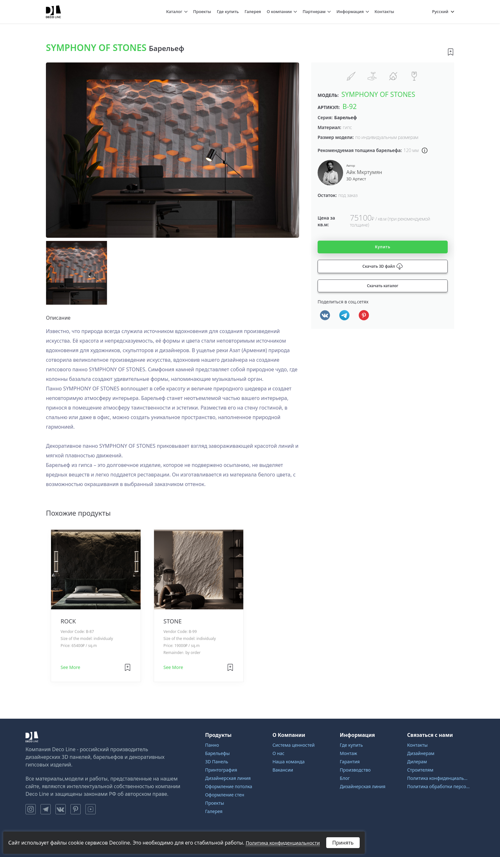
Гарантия (350, 762)
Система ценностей (293, 745)
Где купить (228, 11)
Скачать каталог (382, 285)
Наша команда (288, 762)
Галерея (253, 11)
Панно (212, 745)
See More (70, 667)
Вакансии (282, 770)
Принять (343, 842)
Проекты (202, 11)
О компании (279, 11)
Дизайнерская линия (228, 778)
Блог (345, 778)
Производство (355, 770)
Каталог (174, 11)
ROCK (68, 621)
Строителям (420, 770)
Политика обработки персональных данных (438, 786)
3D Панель (216, 762)
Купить (383, 247)
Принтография (221, 770)
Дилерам (417, 762)
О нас (278, 753)
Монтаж (348, 753)
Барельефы (217, 753)
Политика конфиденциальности (438, 778)
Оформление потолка (228, 786)
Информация (350, 11)
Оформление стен (224, 795)
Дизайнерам (421, 753)
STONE (173, 621)
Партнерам (314, 11)
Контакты (384, 11)
